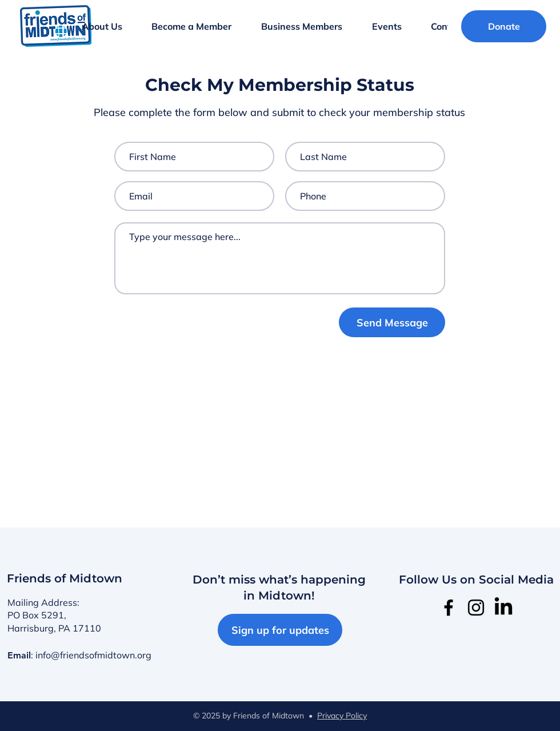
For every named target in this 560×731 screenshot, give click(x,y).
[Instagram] (476, 607)
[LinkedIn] (503, 607)
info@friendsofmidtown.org (93, 655)
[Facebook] (448, 607)
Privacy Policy (342, 715)
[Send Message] (392, 322)
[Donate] (503, 26)
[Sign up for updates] (280, 630)
